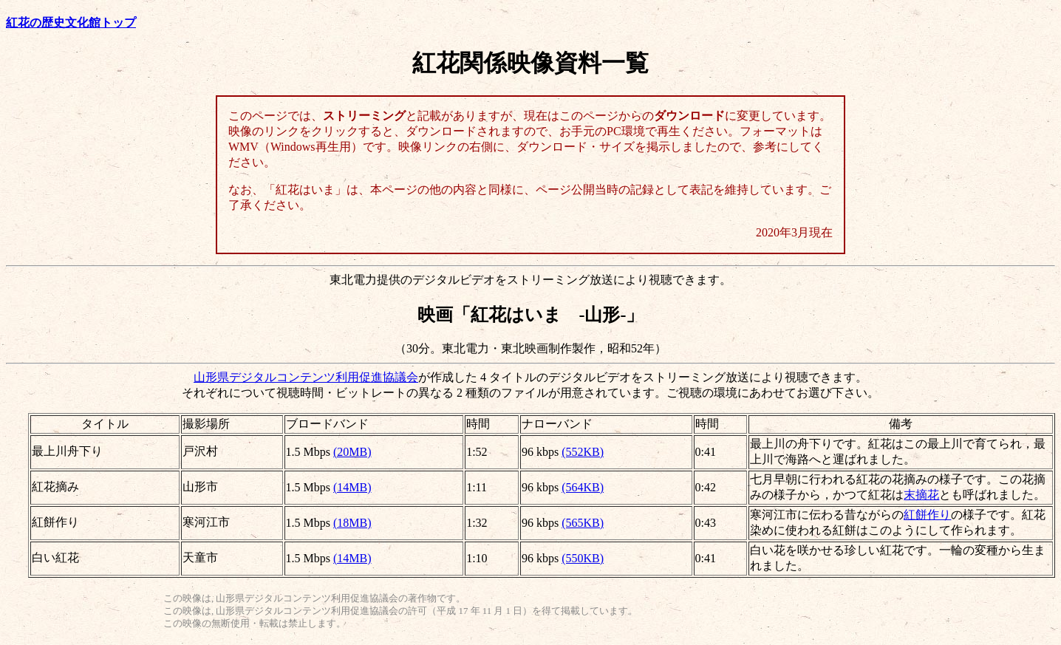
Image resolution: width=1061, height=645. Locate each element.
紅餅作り (927, 514)
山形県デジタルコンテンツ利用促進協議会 (306, 377)
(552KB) (583, 452)
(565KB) (583, 522)
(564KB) (583, 487)
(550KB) (583, 558)
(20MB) (352, 452)
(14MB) (352, 487)
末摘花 (921, 494)
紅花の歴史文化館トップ (71, 22)
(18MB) (352, 522)
